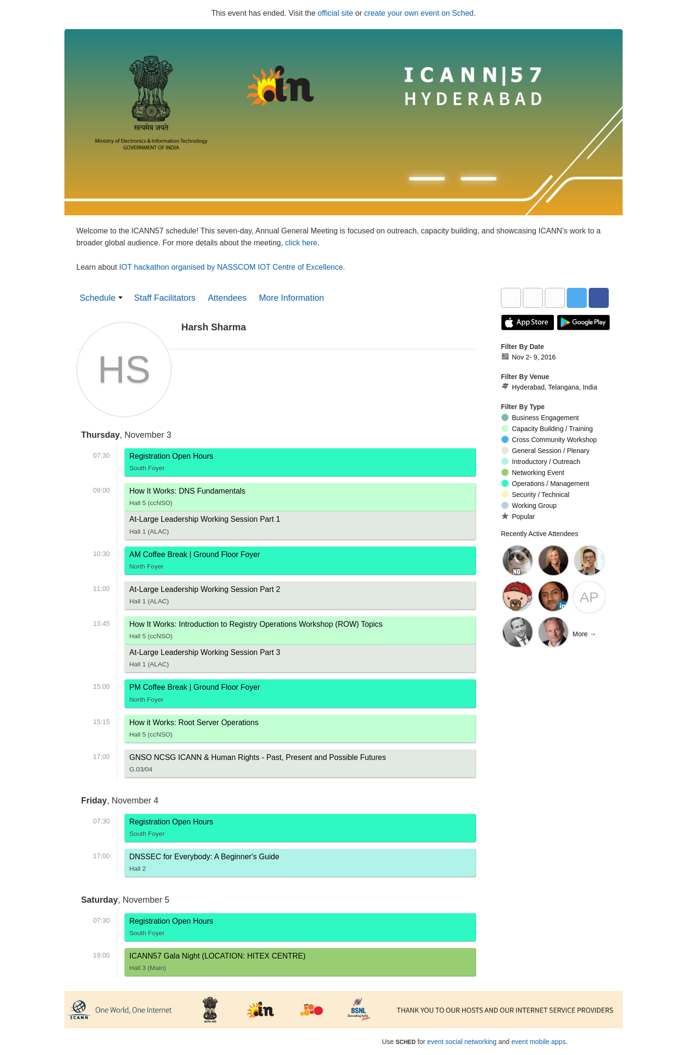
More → (584, 634)
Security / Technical (535, 494)
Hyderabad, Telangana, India (549, 387)
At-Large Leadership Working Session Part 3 (204, 660)
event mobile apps (538, 1041)
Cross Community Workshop (549, 439)
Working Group (529, 505)
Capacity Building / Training (547, 429)
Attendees (227, 298)
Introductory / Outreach (540, 461)
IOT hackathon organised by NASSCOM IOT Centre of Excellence (231, 267)
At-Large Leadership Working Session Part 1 (204, 527)
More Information (291, 298)
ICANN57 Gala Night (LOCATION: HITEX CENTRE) (217, 964)
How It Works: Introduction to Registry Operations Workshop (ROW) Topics (256, 632)
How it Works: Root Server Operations (194, 730)
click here (301, 243)
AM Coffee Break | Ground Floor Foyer (194, 562)
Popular (518, 516)
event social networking (462, 1041)
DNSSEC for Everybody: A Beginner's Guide (204, 864)
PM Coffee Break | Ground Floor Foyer (194, 695)
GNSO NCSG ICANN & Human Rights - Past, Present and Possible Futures (257, 765)
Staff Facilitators (165, 298)
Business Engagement (540, 418)
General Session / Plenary (545, 450)
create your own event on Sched (418, 13)
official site (335, 13)
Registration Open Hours (171, 464)
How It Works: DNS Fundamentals (187, 499)
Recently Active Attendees (539, 534)
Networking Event (532, 472)
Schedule (97, 298)
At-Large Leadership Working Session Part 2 (204, 597)
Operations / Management (545, 483)
